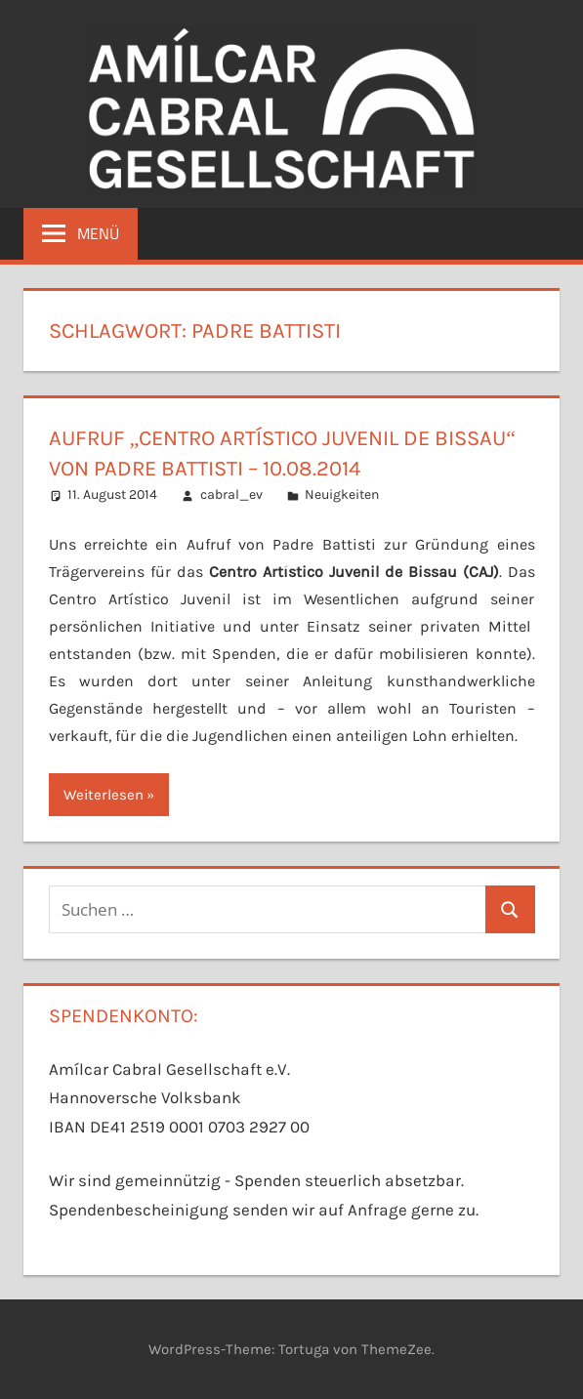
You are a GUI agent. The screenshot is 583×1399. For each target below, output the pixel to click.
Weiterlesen (103, 794)
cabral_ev (231, 494)
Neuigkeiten (342, 494)
